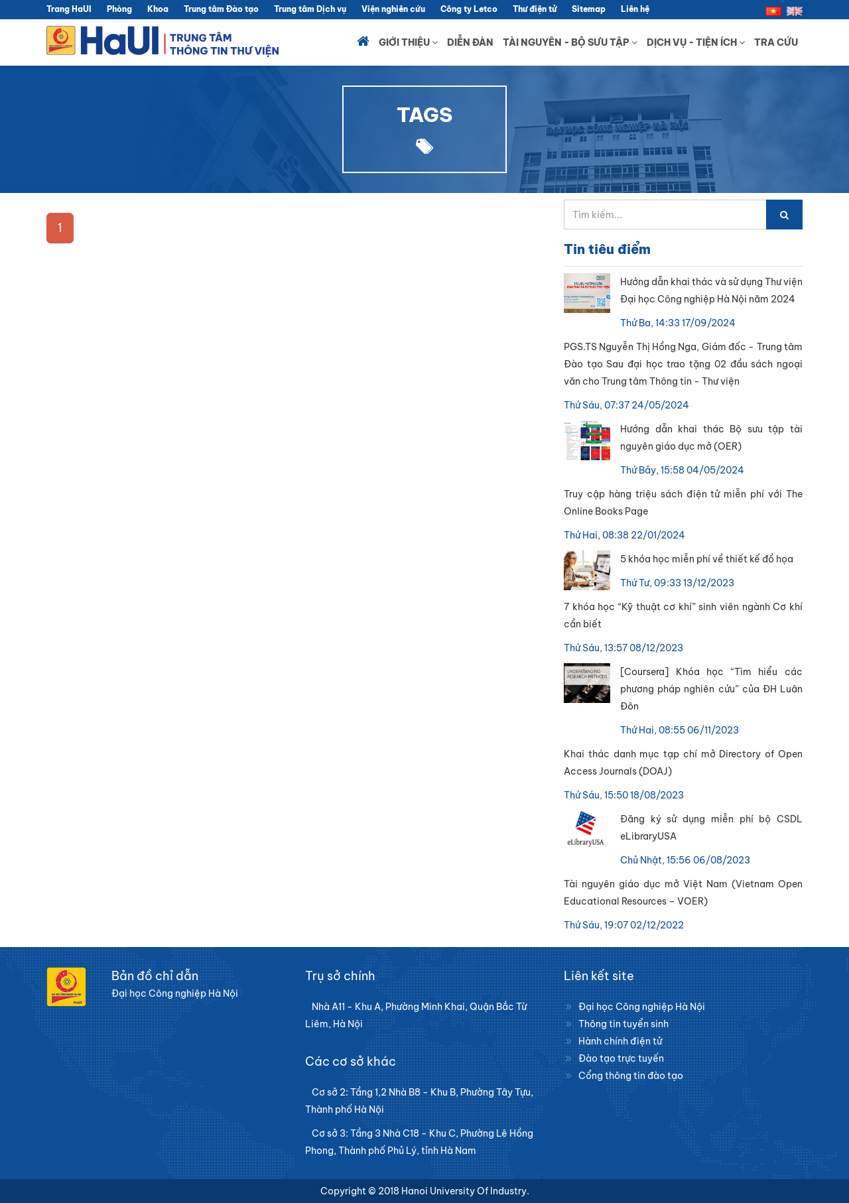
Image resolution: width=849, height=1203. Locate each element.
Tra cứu (776, 42)
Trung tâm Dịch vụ (310, 9)
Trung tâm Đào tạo (221, 9)
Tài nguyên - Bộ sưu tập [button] (570, 42)
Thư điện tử (534, 9)
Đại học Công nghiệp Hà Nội (641, 1007)
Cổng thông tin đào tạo (630, 1076)
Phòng (119, 9)
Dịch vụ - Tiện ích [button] (696, 42)
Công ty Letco (468, 9)
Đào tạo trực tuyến (621, 1058)
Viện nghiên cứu (393, 9)
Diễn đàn (470, 42)
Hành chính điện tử (620, 1041)
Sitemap (589, 9)
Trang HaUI (69, 9)
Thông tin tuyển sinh (623, 1024)
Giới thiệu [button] (408, 42)
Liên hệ (635, 9)
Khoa (157, 9)
